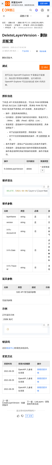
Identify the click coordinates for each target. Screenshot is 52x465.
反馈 (29, 416)
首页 (4, 23)
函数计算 (11, 23)
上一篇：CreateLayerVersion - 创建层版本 (13, 403)
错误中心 (10, 348)
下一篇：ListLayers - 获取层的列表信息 (38, 403)
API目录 (8, 28)
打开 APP (44, 4)
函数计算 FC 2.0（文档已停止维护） (31, 23)
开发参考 (8, 25)
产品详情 (25, 51)
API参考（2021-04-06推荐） (33, 25)
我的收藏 (43, 51)
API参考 (17, 25)
